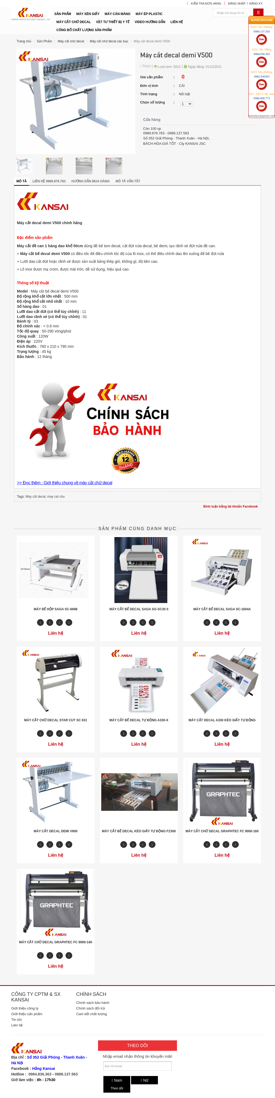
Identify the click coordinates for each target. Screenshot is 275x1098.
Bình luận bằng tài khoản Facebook (230, 506)
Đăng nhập (236, 3)
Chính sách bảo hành (92, 1003)
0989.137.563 (66, 1074)
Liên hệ (17, 1025)
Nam (117, 1080)
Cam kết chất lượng (91, 1014)
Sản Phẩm (44, 41)
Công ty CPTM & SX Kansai (35, 997)
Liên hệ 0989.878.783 (49, 181)
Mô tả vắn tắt (127, 181)
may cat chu (56, 496)
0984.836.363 (40, 1074)
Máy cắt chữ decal (71, 41)
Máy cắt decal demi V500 (152, 41)
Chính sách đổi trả (90, 1008)
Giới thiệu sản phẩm (26, 1014)
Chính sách (91, 994)
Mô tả (21, 181)
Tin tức (16, 1020)
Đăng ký (256, 3)
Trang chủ (24, 41)
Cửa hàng (151, 119)
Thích (145, 66)
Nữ (144, 1080)
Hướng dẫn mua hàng (90, 181)
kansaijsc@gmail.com (262, 115)
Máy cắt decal (35, 496)
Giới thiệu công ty (24, 1008)
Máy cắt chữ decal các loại (109, 41)
